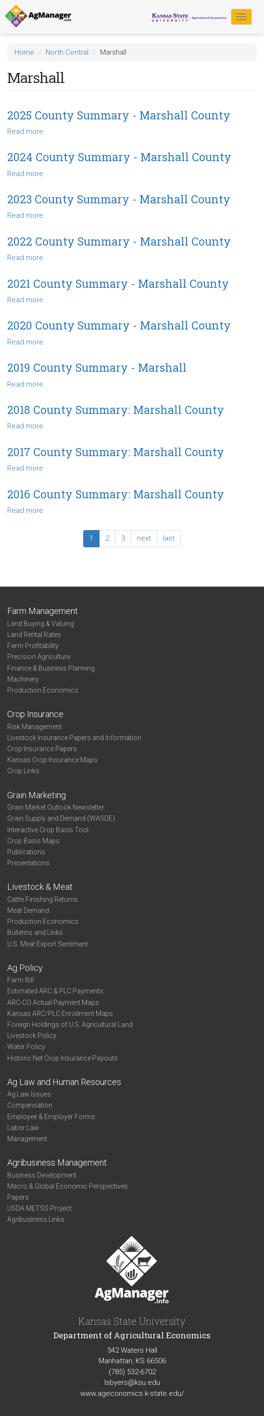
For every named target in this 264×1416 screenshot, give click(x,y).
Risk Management (34, 727)
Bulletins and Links (35, 932)
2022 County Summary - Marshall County (119, 241)
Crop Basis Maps (33, 841)
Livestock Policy (31, 1035)
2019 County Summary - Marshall (97, 367)
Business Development (41, 1175)
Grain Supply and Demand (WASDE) (61, 818)
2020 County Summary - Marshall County (119, 325)
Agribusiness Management (57, 1162)
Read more (25, 131)
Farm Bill (20, 980)
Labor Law (23, 1128)
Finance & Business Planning (51, 668)
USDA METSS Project (39, 1208)
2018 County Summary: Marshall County (115, 409)
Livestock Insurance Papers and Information (74, 738)
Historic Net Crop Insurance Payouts (62, 1058)
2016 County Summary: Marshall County (115, 494)
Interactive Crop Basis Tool (47, 830)
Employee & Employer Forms (51, 1117)
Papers (18, 1197)
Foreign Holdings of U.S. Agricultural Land (70, 1024)
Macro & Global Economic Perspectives (67, 1186)
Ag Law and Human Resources (64, 1082)
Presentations (28, 863)
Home (24, 52)
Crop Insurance (35, 714)
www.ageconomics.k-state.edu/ (132, 1393)
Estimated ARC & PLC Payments (55, 991)
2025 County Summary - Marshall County (118, 115)
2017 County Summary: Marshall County (115, 452)
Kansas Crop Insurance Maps (52, 760)
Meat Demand (28, 910)
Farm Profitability (33, 645)
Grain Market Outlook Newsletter (55, 807)
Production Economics (42, 690)
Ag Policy (25, 968)
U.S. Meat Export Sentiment (47, 944)
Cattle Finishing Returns (42, 899)
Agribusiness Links (35, 1219)
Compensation (29, 1105)
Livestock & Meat (40, 887)
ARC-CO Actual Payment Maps (53, 1002)
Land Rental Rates (34, 634)
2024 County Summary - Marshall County (119, 157)
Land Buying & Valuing (40, 623)
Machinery (23, 679)
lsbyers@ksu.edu (132, 1382)
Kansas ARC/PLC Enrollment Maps (60, 1013)
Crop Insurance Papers (42, 749)
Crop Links (23, 771)
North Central (67, 52)
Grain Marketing (36, 795)
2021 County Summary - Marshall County (118, 283)
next (144, 538)
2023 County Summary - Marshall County (118, 199)
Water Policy (26, 1046)
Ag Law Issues (29, 1094)
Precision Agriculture (38, 657)
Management (27, 1139)
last (169, 538)
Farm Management (42, 611)
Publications (26, 852)
